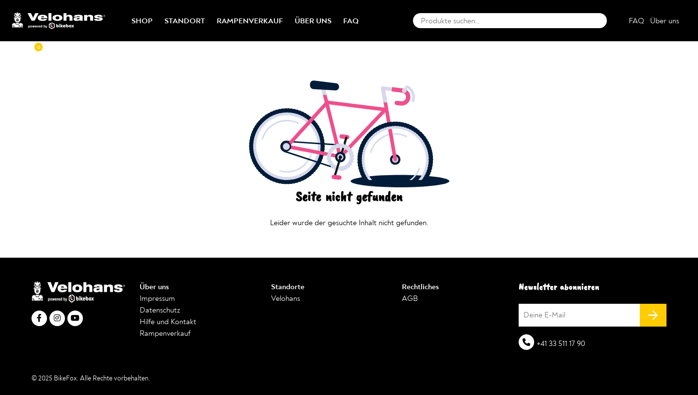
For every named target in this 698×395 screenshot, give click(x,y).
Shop (142, 21)
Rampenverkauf (250, 21)
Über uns (313, 21)
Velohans (285, 298)
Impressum (157, 298)
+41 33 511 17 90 (561, 343)
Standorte (287, 287)
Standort (184, 21)
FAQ (351, 21)
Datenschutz (160, 310)
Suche (597, 20)
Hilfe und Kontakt (168, 322)
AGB (410, 298)
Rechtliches (420, 287)
